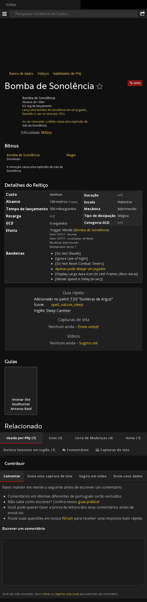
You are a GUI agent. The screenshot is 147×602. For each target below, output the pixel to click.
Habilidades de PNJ (67, 73)
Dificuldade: (31, 132)
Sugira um (88, 343)
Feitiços (43, 73)
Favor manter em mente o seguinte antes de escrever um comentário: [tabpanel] (73, 540)
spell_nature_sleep (63, 304)
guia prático (88, 501)
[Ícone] (12, 101)
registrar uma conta (67, 594)
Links (137, 83)
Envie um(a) (88, 326)
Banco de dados (21, 73)
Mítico (46, 132)
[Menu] (4, 13)
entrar (46, 594)
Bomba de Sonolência (91, 230)
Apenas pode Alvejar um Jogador (80, 268)
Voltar (11, 4)
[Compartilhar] (142, 13)
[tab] (21, 438)
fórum (67, 518)
